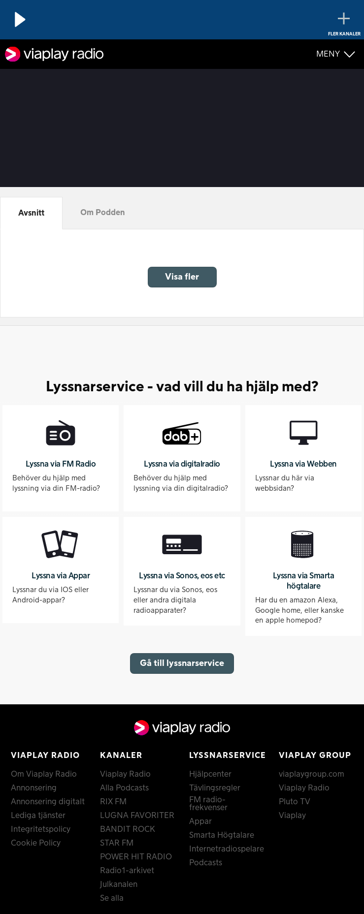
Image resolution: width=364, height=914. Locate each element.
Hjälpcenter (210, 774)
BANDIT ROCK (127, 829)
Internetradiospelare (226, 849)
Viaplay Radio (125, 774)
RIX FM (113, 802)
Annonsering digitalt (48, 802)
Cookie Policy (36, 843)
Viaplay (292, 815)
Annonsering (34, 788)
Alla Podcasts (124, 788)
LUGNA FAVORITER (137, 815)
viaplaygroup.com (311, 774)
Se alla (112, 898)
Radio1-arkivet (127, 871)
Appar (200, 821)
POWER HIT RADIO (136, 857)
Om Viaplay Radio (44, 774)
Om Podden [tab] (102, 213)
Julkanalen (118, 884)
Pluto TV (294, 802)
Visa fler (182, 277)
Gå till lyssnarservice (182, 663)
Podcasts (205, 863)
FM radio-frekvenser (208, 804)
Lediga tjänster (38, 815)
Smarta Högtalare (221, 835)
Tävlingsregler (214, 788)
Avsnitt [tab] (31, 213)
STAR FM (116, 843)
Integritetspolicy (40, 829)
